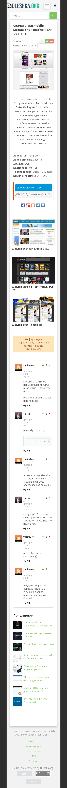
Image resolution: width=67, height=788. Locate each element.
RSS (33, 756)
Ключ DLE (33, 741)
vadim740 (28, 365)
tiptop (26, 413)
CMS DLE (17, 731)
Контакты (33, 751)
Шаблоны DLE (32, 731)
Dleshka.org (23, 6)
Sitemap (33, 761)
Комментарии (33, 746)
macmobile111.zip (29, 187)
